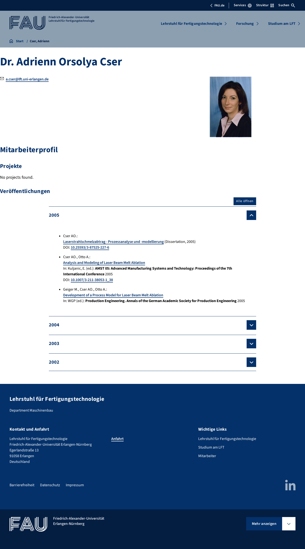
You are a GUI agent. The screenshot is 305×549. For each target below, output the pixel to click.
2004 (54, 325)
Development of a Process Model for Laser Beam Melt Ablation (113, 295)
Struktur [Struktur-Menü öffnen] (265, 5)
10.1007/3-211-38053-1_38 (92, 279)
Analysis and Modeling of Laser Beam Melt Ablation (104, 262)
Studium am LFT (281, 23)
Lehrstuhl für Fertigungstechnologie (191, 23)
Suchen (286, 5)
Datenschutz (50, 485)
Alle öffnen (245, 201)
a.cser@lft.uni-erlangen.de (27, 79)
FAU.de (217, 5)
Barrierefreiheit (22, 485)
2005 (54, 215)
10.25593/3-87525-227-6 (90, 247)
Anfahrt (117, 438)
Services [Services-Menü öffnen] (243, 5)
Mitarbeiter (207, 456)
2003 (54, 343)
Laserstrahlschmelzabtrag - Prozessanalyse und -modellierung (113, 241)
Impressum (75, 485)
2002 (54, 362)
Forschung (245, 23)
